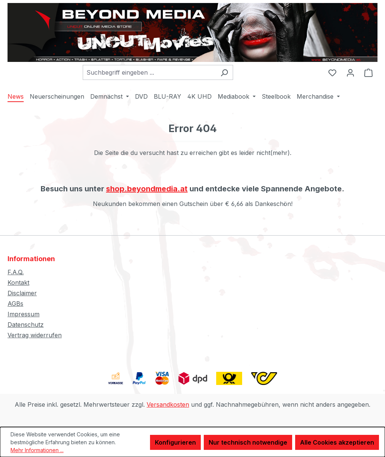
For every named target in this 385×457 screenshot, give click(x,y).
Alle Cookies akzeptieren (337, 442)
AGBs (15, 303)
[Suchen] (224, 72)
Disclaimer (22, 293)
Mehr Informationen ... (37, 450)
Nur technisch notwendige (248, 442)
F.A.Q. (16, 272)
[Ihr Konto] (350, 72)
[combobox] (149, 72)
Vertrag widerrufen (35, 335)
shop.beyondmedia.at (147, 188)
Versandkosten (168, 404)
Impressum (23, 314)
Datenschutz (26, 324)
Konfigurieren (175, 442)
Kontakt (18, 282)
